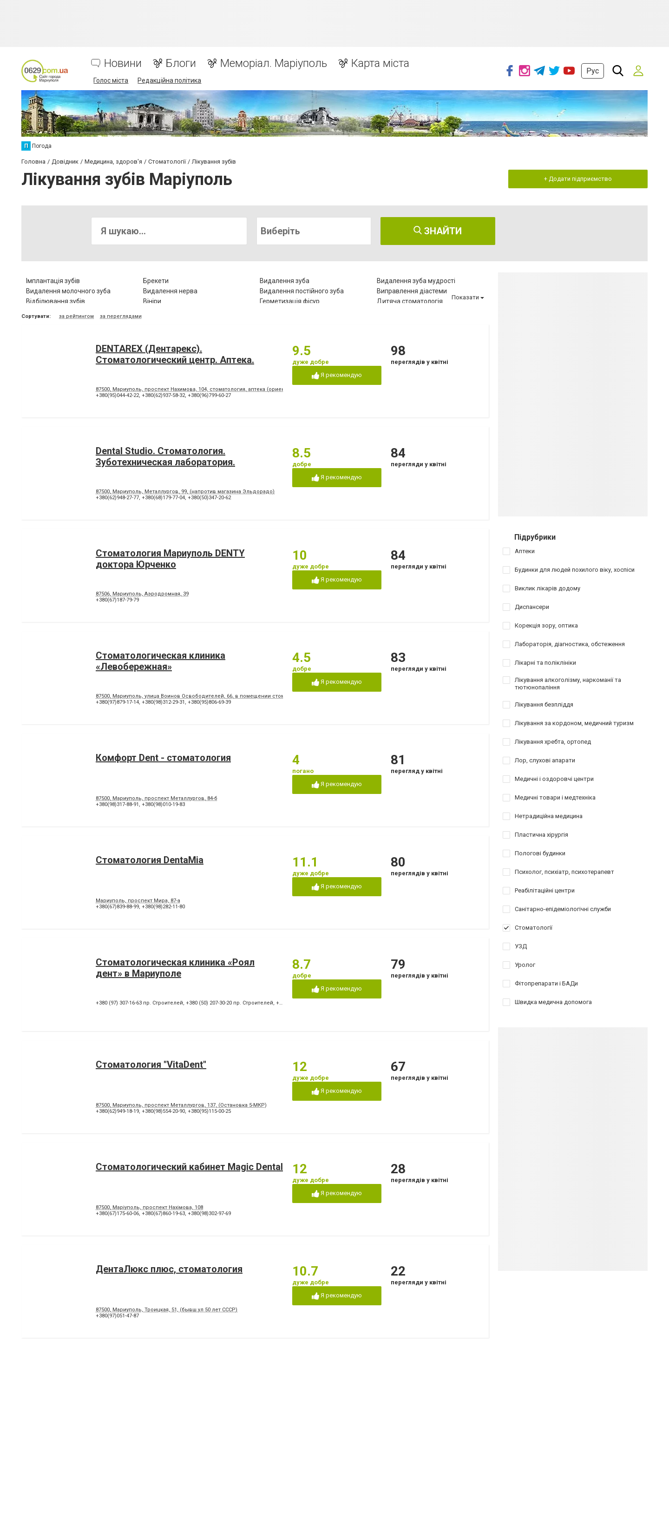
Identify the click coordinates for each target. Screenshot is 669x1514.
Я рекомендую (337, 375)
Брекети (156, 280)
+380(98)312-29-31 (163, 702)
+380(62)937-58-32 (163, 395)
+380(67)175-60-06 (117, 1213)
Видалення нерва (170, 291)
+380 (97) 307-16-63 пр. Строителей (139, 1003)
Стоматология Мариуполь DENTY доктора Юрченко (170, 559)
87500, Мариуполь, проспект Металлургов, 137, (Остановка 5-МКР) (181, 1105)
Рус (592, 70)
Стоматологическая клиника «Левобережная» (160, 661)
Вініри (152, 301)
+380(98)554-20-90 (163, 1111)
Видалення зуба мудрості (416, 280)
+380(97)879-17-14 (117, 702)
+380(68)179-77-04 (163, 498)
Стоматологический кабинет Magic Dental (189, 1166)
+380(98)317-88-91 (117, 804)
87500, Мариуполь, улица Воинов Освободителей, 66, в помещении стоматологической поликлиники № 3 (233, 696)
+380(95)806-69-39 (209, 702)
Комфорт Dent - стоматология (163, 757)
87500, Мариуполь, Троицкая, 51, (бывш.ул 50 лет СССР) (166, 1310)
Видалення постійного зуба (302, 291)
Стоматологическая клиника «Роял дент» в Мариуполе (175, 968)
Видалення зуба (284, 280)
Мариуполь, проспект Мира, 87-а (138, 901)
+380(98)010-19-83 (163, 804)
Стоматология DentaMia (149, 860)
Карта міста (380, 63)
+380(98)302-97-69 (209, 1213)
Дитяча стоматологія (410, 301)
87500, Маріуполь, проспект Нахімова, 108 (149, 1207)
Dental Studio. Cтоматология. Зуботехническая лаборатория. (165, 456)
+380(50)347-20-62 (209, 498)
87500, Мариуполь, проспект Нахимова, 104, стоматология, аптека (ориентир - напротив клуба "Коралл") (230, 389)
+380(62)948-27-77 (117, 498)
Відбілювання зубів (55, 301)
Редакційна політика (169, 80)
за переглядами (121, 316)
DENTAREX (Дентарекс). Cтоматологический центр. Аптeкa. (175, 354)
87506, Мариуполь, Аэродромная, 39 (142, 594)
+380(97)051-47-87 (117, 1316)
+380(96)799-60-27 (209, 395)
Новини (123, 63)
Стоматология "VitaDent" (151, 1064)
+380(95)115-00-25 (209, 1111)
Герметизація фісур (290, 301)
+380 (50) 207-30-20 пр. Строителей (229, 1003)
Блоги (181, 63)
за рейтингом (76, 316)
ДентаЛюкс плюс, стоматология (169, 1269)
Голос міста (110, 80)
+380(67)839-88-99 (117, 907)
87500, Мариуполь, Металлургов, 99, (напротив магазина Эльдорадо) (185, 492)
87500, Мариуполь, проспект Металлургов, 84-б (156, 798)
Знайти (437, 231)
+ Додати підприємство (578, 178)
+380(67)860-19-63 (163, 1213)
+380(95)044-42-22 (117, 395)
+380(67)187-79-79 (117, 600)
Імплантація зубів (53, 280)
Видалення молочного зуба (68, 291)
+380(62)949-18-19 (117, 1111)
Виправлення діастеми (412, 291)
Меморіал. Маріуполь (273, 63)
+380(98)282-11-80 (163, 907)
